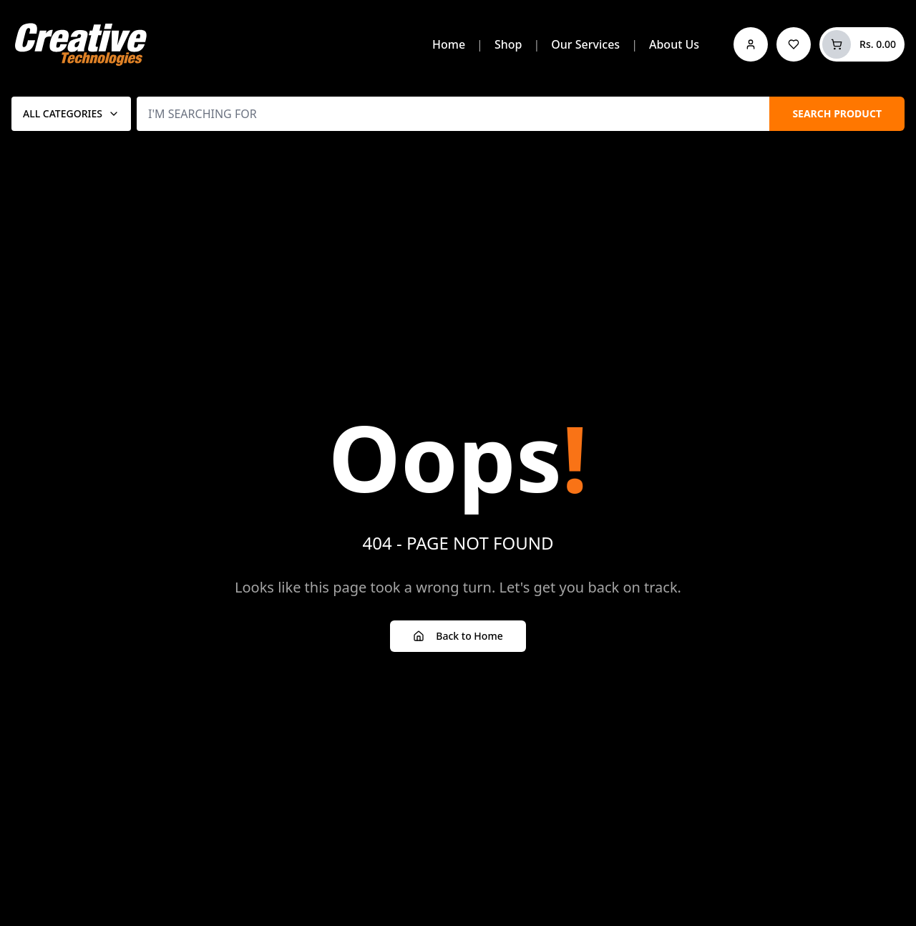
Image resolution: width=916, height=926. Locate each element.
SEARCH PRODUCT (837, 113)
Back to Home (457, 636)
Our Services (585, 44)
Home (448, 44)
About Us (674, 44)
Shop (508, 44)
